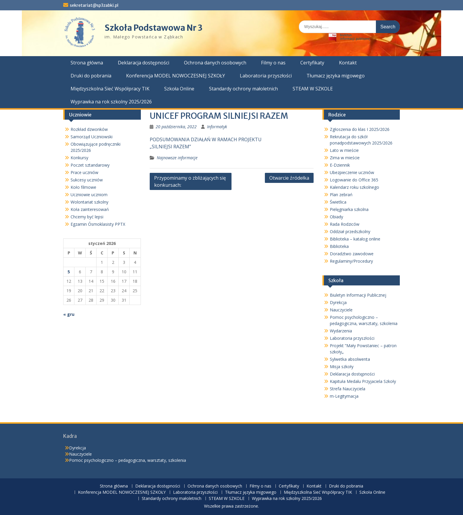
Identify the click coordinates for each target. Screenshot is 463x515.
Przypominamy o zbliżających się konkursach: (190, 181)
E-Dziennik (340, 165)
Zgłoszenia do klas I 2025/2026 (359, 129)
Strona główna (87, 62)
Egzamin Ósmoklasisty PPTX (98, 224)
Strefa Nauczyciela (347, 388)
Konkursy (79, 157)
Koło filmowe (83, 187)
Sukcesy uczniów (87, 180)
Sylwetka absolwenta (350, 359)
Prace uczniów (84, 172)
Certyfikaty (312, 62)
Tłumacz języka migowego (336, 75)
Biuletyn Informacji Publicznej (358, 295)
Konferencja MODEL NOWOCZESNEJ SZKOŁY (175, 75)
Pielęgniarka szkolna (349, 209)
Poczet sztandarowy (90, 165)
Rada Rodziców (344, 224)
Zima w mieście (345, 157)
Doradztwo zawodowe (352, 253)
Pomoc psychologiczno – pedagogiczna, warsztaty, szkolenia (127, 460)
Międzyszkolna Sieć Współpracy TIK (110, 88)
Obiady (336, 217)
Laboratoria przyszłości (266, 75)
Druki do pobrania (91, 75)
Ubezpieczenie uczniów (352, 172)
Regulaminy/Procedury (351, 261)
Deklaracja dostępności (143, 62)
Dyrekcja (338, 302)
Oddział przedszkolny (350, 231)
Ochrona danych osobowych (215, 62)
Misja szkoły (341, 366)
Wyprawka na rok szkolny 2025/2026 (111, 101)
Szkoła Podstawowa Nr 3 (154, 27)
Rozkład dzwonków (89, 129)
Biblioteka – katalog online (355, 239)
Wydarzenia (341, 331)
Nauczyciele (341, 310)
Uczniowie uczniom (89, 194)
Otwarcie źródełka (289, 178)
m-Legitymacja (344, 396)
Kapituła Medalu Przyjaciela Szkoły (363, 381)
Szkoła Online (179, 88)
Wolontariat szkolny (89, 202)
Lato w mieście (344, 150)
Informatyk (217, 126)
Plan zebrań (341, 194)
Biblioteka (339, 246)
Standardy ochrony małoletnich (243, 88)
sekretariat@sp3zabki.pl (94, 5)
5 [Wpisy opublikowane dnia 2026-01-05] (69, 271)
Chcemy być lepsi (87, 217)
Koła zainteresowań (90, 209)
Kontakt (348, 62)
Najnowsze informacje (177, 157)
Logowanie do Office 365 (354, 180)
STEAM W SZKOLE (313, 88)
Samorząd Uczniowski (92, 136)
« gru (68, 314)
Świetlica (338, 202)
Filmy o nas (273, 62)
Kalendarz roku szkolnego (354, 187)
